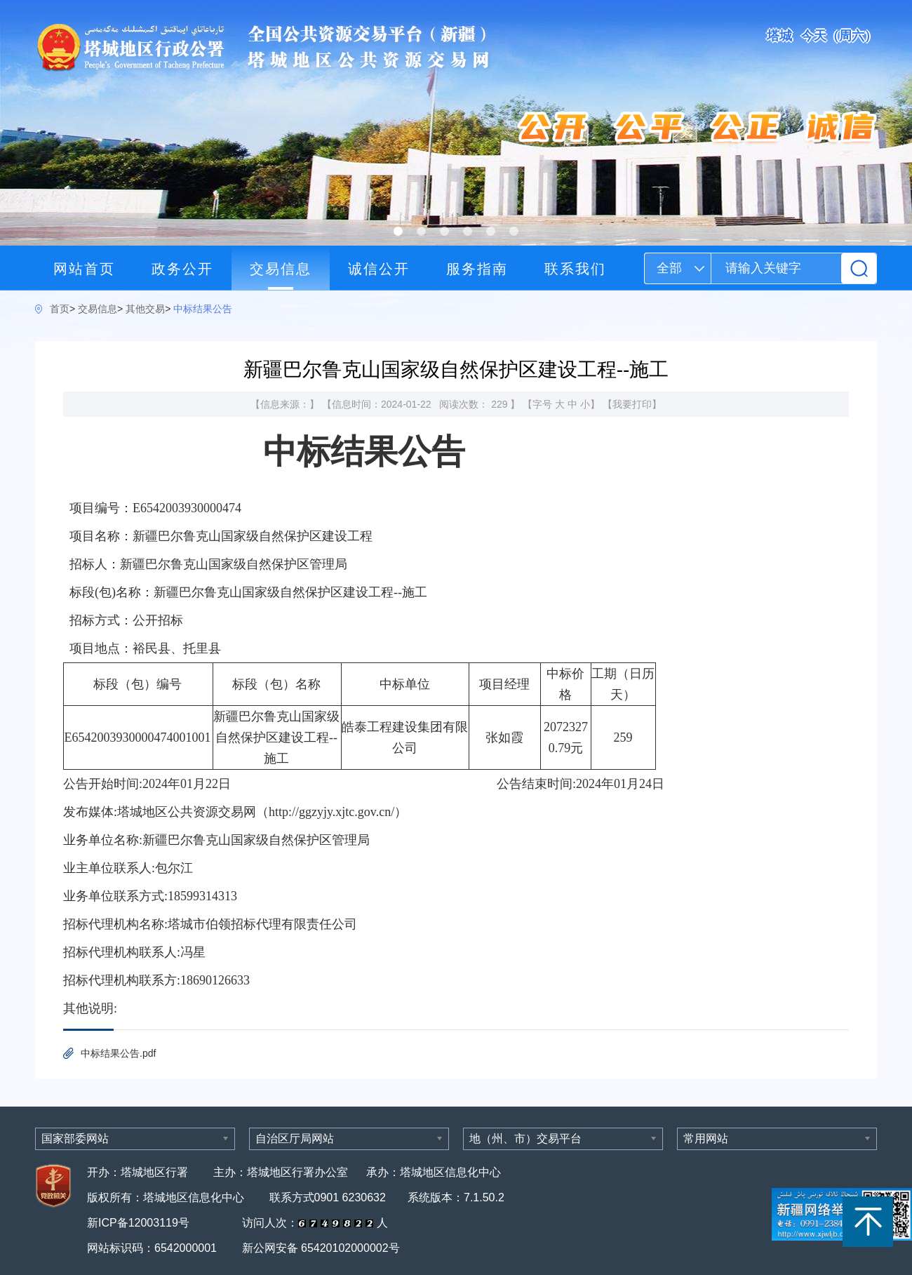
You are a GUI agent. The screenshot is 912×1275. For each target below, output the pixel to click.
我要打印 (632, 404)
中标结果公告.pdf (118, 1053)
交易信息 (280, 268)
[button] (398, 231)
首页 (59, 308)
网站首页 (84, 268)
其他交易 (145, 308)
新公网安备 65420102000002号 (321, 1248)
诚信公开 (379, 268)
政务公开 (182, 268)
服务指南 (477, 268)
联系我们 (575, 268)
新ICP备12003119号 (139, 1223)
